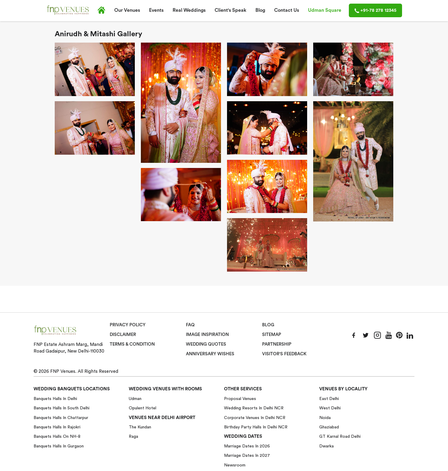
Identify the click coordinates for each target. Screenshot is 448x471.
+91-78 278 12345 (375, 10)
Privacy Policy (127, 325)
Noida (325, 417)
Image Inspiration (207, 335)
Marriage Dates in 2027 (247, 455)
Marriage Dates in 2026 (247, 446)
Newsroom (234, 465)
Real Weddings (189, 10)
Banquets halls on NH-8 (57, 436)
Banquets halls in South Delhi (61, 408)
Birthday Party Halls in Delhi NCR (255, 427)
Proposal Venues (240, 398)
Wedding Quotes (206, 344)
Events (156, 10)
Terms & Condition (132, 344)
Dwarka (326, 446)
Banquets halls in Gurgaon (59, 446)
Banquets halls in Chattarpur (61, 417)
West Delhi (330, 408)
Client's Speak (230, 10)
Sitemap (271, 335)
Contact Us (286, 10)
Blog (260, 10)
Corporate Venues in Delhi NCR (254, 417)
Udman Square (324, 10)
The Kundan (140, 427)
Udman (135, 398)
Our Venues (127, 10)
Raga (133, 436)
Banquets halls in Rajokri (57, 427)
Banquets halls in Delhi (55, 398)
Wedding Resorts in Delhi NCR (254, 408)
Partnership (276, 344)
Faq (190, 325)
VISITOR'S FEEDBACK (284, 354)
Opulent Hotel (142, 408)
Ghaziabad (329, 427)
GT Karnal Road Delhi (340, 436)
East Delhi (329, 398)
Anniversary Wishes (209, 354)
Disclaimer (123, 335)
